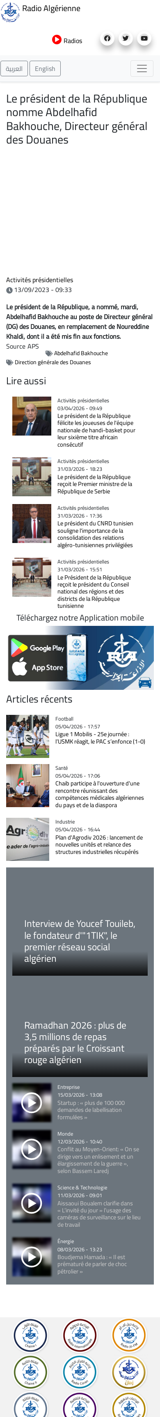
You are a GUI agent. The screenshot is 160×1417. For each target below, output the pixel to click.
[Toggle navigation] (141, 68)
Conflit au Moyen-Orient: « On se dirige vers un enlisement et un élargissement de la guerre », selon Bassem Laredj (98, 1159)
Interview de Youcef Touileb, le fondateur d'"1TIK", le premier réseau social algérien (79, 940)
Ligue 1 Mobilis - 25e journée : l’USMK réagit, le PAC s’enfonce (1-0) (100, 737)
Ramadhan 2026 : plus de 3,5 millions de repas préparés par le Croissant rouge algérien (75, 1042)
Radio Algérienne (40, 11)
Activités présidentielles (39, 280)
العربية (14, 68)
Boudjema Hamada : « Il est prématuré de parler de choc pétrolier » (92, 1264)
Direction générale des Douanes (53, 362)
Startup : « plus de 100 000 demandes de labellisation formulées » (91, 1110)
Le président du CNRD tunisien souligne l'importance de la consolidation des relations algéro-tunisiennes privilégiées (95, 534)
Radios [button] (67, 40)
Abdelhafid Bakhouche (81, 353)
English (45, 68)
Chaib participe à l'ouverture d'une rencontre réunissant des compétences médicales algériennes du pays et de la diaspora (99, 794)
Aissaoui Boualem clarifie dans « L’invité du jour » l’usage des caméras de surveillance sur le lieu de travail (99, 1214)
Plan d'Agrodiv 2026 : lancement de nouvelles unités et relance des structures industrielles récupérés (99, 844)
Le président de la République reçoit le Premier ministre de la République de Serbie (94, 484)
